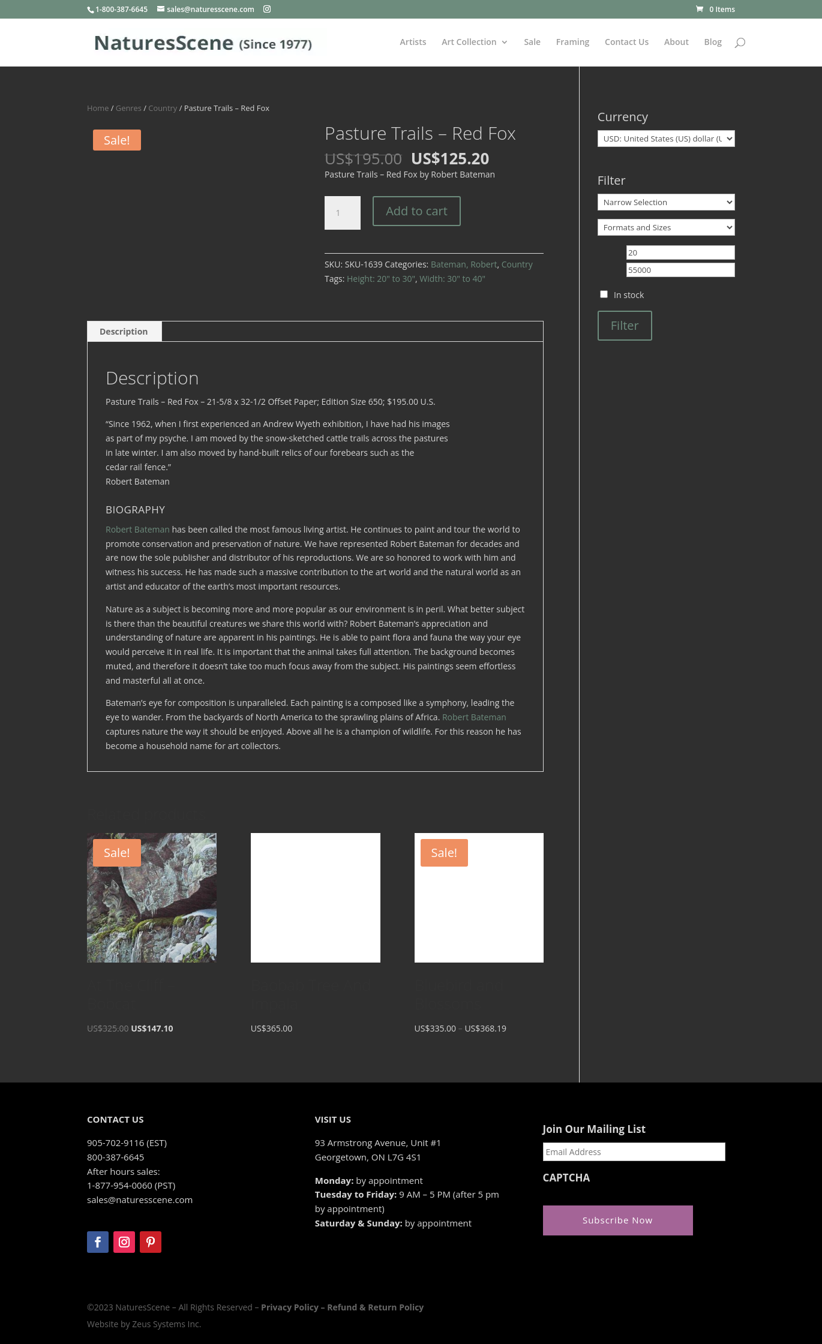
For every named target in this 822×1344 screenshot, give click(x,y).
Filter (625, 325)
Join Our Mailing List (594, 1129)
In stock (629, 294)
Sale (532, 42)
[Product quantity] (343, 213)
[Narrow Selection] (666, 202)
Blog (713, 42)
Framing (573, 42)
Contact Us (627, 42)
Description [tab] (124, 331)
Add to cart (417, 211)
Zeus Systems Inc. (166, 1324)
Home (98, 108)
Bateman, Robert (464, 264)
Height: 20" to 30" (381, 278)
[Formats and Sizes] (666, 227)
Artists (413, 42)
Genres (129, 108)
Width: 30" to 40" (452, 278)
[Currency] (666, 138)
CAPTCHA (566, 1177)
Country (162, 108)
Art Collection (469, 42)
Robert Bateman (138, 529)
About (676, 42)
